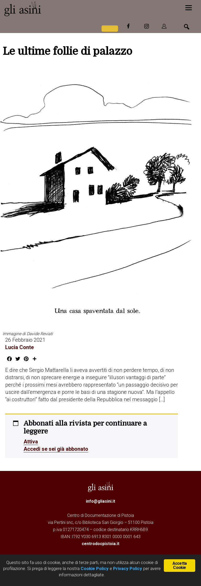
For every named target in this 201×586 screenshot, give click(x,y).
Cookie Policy (94, 568)
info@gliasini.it (100, 501)
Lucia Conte (19, 347)
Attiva (31, 441)
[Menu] (188, 7)
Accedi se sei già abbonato (56, 449)
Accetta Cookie (179, 565)
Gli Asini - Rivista (43, 9)
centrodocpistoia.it (100, 543)
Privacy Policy (127, 568)
